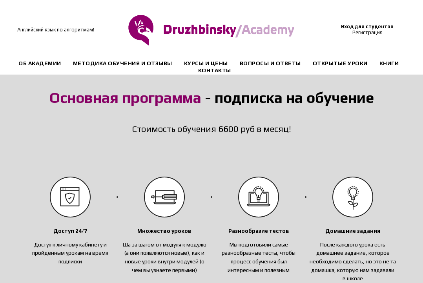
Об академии (39, 63)
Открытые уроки (340, 63)
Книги (389, 63)
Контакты (214, 70)
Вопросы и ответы (270, 63)
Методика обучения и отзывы (122, 63)
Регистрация (367, 32)
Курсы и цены (206, 63)
